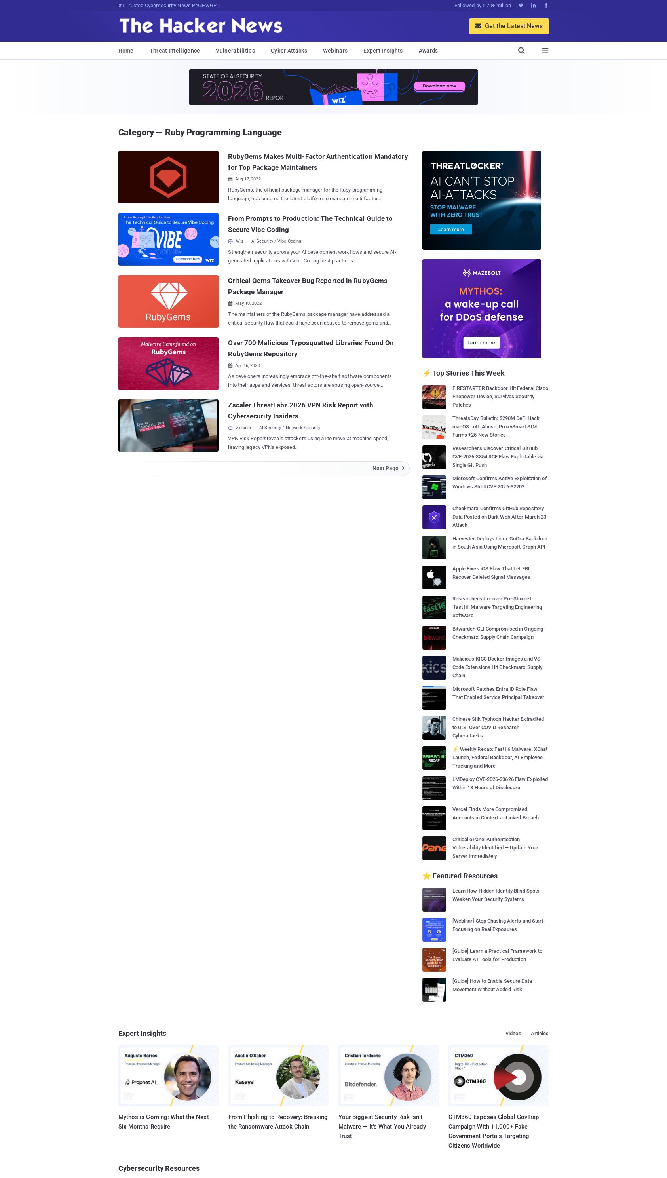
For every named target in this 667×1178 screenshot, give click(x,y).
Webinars (335, 51)
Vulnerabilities (235, 51)
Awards (428, 51)
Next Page (388, 468)
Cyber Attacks (289, 51)
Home (126, 51)
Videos (513, 1033)
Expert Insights (383, 51)
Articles (540, 1033)
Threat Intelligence (175, 51)
